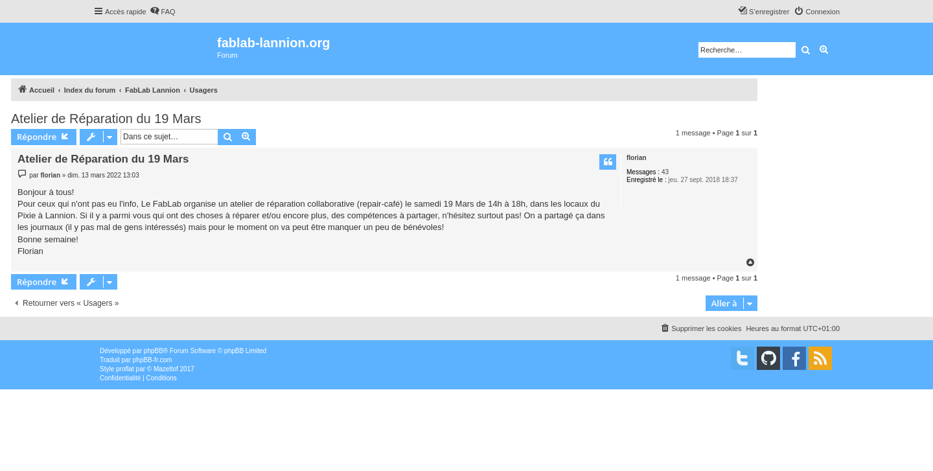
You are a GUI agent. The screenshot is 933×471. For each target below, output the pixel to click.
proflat (125, 369)
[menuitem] (163, 11)
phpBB (153, 350)
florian (637, 157)
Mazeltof (166, 369)
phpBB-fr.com (152, 359)
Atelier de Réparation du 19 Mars (106, 118)
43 (665, 172)
